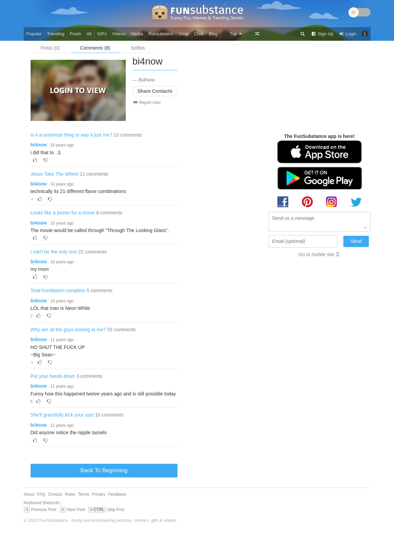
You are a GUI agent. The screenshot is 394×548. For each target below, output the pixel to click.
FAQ (41, 494)
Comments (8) (95, 48)
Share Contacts (155, 91)
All (88, 33)
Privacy (98, 494)
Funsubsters (161, 33)
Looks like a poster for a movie (63, 212)
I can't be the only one (54, 251)
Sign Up (322, 33)
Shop (183, 33)
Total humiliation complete (58, 290)
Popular (34, 33)
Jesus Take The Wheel (55, 174)
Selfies (138, 48)
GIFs (102, 33)
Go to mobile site (316, 254)
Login (348, 33)
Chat (198, 33)
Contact (55, 494)
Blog (213, 33)
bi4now (39, 144)
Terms (83, 494)
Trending (55, 33)
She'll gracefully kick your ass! (62, 415)
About (29, 494)
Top (236, 33)
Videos (119, 33)
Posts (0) (50, 48)
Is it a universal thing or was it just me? (71, 135)
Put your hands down (53, 376)
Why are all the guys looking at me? (68, 329)
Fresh (75, 33)
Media (137, 33)
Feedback (117, 494)
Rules (70, 494)
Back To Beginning (104, 470)
